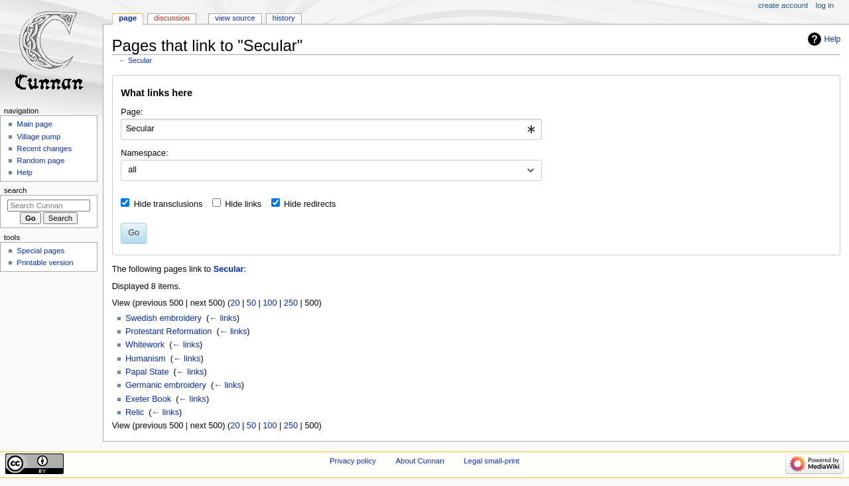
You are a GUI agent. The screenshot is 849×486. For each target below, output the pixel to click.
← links (223, 318)
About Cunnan (419, 461)
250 (291, 303)
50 (251, 303)
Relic (134, 412)
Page (128, 18)
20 (234, 303)
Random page (40, 160)
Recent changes (44, 148)
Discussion (171, 18)
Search (15, 190)
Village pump (38, 137)
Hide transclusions (168, 204)
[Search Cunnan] (48, 206)
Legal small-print (491, 461)
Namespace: (144, 153)
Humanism (145, 358)
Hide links (243, 204)
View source (235, 18)
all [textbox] (132, 169)
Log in (825, 5)
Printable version (45, 263)
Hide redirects (310, 204)
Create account (783, 5)
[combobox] (331, 129)
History (284, 18)
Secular (140, 60)
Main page (34, 124)
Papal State (147, 372)
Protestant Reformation (168, 331)
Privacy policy (353, 461)
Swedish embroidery (163, 318)
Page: (132, 112)
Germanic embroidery (165, 385)
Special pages (40, 251)
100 (270, 303)
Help (832, 39)
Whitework (144, 344)
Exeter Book (148, 399)
